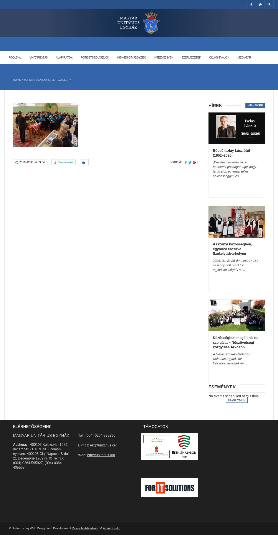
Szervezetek (191, 57)
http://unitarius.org (101, 455)
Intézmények (163, 57)
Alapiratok (64, 57)
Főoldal (14, 57)
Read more (236, 399)
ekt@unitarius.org (103, 445)
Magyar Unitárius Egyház (41, 435)
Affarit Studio (111, 528)
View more (255, 105)
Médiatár (244, 57)
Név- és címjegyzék (131, 57)
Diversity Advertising (85, 528)
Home (17, 79)
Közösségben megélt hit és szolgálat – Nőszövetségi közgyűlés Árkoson (235, 342)
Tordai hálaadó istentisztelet (46, 79)
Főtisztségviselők (95, 57)
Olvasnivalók (219, 57)
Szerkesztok (65, 162)
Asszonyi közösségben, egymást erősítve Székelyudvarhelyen (232, 248)
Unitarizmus (38, 57)
